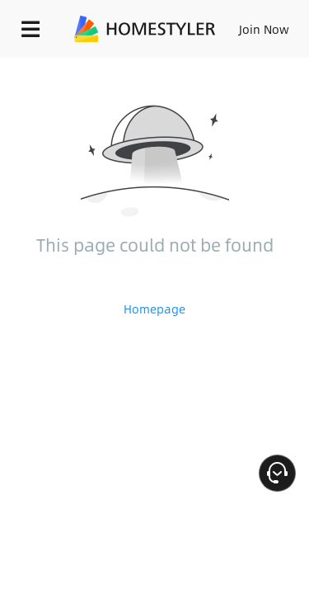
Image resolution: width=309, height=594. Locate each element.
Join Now (264, 29)
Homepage (154, 308)
